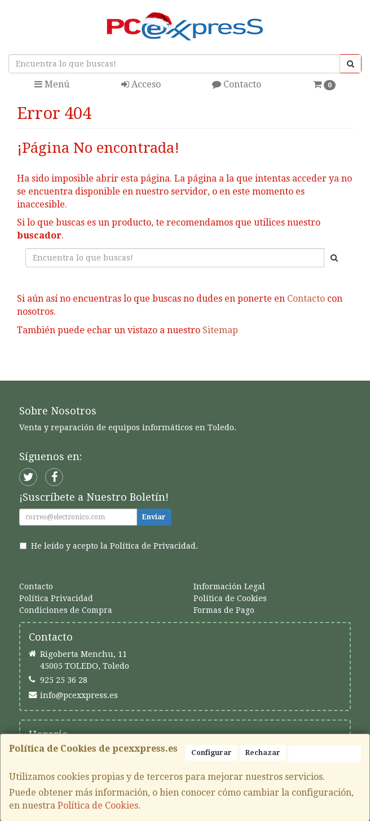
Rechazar (262, 753)
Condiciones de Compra (65, 610)
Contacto (236, 84)
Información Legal (229, 586)
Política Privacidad (56, 598)
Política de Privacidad (153, 545)
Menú (51, 84)
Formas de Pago (223, 610)
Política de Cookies (98, 805)
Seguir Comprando (88, 365)
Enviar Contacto (185, 365)
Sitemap (220, 330)
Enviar (154, 517)
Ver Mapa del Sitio (282, 365)
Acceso (141, 84)
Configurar (211, 753)
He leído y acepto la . (114, 545)
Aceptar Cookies (324, 754)
